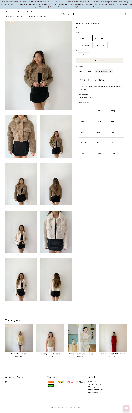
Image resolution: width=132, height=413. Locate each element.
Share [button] (79, 67)
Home (8, 12)
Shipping (91, 387)
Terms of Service (94, 384)
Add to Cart (99, 60)
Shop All (16, 12)
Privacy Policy (93, 392)
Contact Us (92, 382)
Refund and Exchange (96, 389)
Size (77, 33)
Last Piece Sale (28, 12)
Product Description (85, 71)
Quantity (79, 51)
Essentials (43, 16)
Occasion (32, 16)
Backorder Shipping (103, 71)
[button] (115, 14)
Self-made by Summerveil (15, 16)
